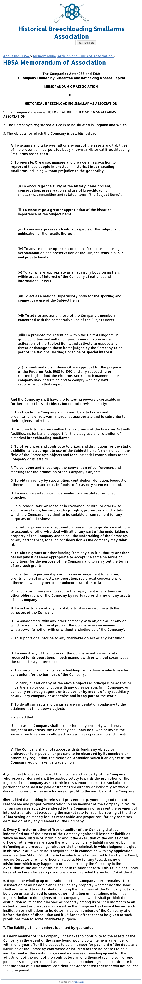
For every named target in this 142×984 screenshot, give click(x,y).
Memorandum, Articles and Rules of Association (73, 56)
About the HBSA (16, 56)
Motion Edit (78, 982)
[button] (71, 49)
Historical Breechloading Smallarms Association (71, 32)
